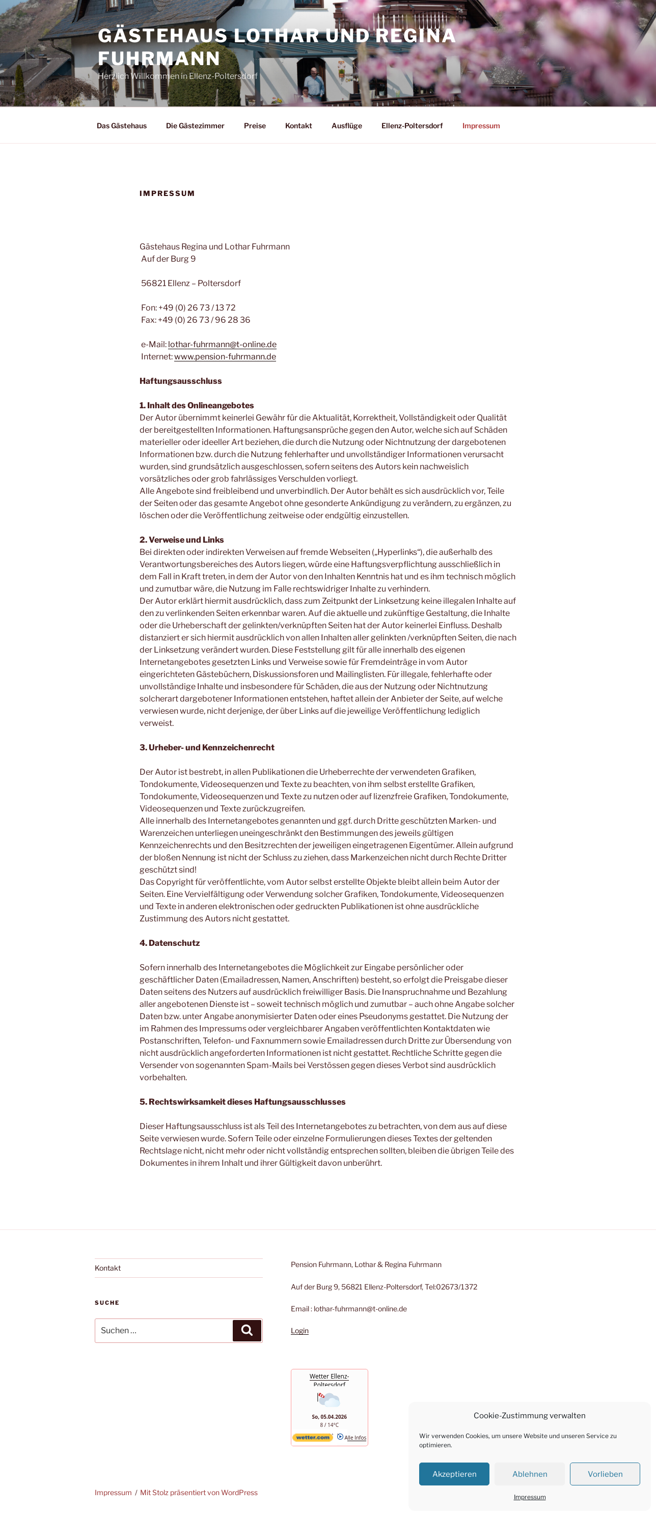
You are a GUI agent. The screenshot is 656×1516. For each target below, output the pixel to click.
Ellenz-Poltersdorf (412, 125)
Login (300, 1330)
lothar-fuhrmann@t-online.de (222, 344)
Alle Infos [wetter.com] (351, 1437)
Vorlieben (605, 1474)
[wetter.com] (312, 1439)
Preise (255, 125)
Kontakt (298, 125)
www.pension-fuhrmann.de (225, 356)
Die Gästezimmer (195, 125)
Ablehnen (530, 1474)
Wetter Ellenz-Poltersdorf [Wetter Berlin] (329, 1380)
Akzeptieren (454, 1474)
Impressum (530, 1497)
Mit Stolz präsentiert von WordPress (199, 1492)
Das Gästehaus (122, 125)
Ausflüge (347, 125)
